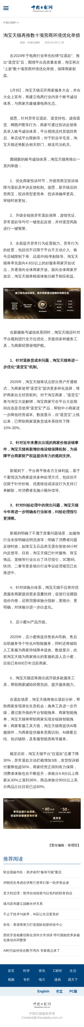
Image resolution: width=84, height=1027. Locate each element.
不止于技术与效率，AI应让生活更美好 (31, 914)
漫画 (57, 979)
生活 (73, 970)
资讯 (42, 970)
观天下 (73, 979)
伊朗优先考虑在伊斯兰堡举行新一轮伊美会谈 (36, 882)
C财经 (57, 970)
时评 (26, 970)
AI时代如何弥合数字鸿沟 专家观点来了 (31, 950)
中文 (59, 991)
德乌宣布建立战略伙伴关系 (23, 903)
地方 (42, 979)
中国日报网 (9, 22)
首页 (11, 970)
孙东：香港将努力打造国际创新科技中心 (32, 924)
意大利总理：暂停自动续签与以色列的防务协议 (37, 893)
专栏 (26, 979)
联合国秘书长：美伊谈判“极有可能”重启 (32, 872)
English (43, 991)
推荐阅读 (13, 859)
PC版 (73, 991)
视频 (11, 979)
